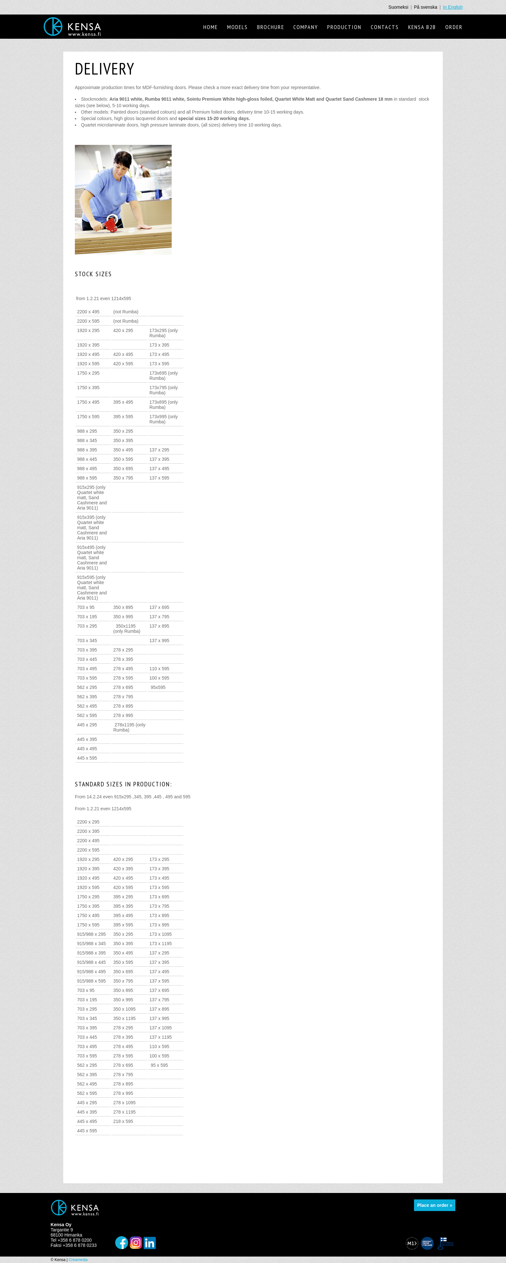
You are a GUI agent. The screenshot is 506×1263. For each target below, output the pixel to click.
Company (305, 27)
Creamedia (78, 1260)
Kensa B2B (422, 27)
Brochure (270, 27)
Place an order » (434, 1205)
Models (237, 27)
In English (453, 7)
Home (210, 27)
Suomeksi (398, 7)
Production (344, 27)
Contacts (385, 27)
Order (454, 27)
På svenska (425, 7)
